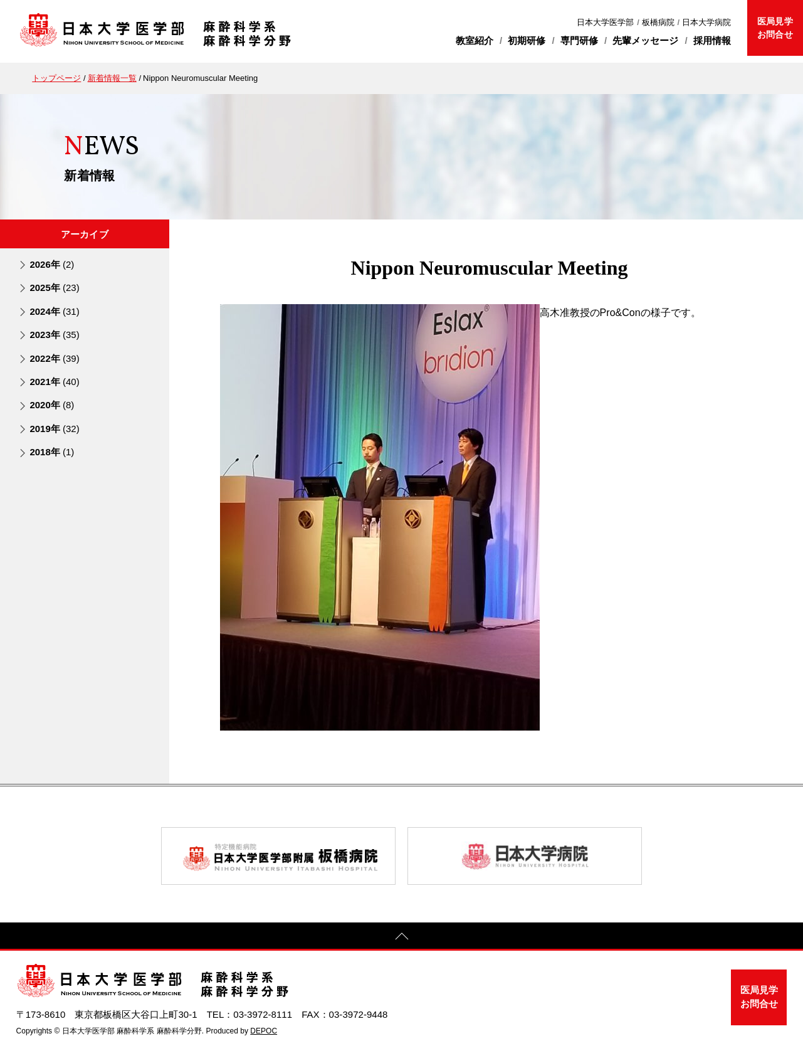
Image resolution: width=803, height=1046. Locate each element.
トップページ (56, 78)
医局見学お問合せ (774, 28)
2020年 (51, 404)
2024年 (54, 311)
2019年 (54, 428)
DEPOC (263, 1031)
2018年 (51, 451)
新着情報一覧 (112, 78)
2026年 (51, 264)
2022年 (54, 358)
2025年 (54, 287)
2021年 (54, 381)
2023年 (54, 334)
